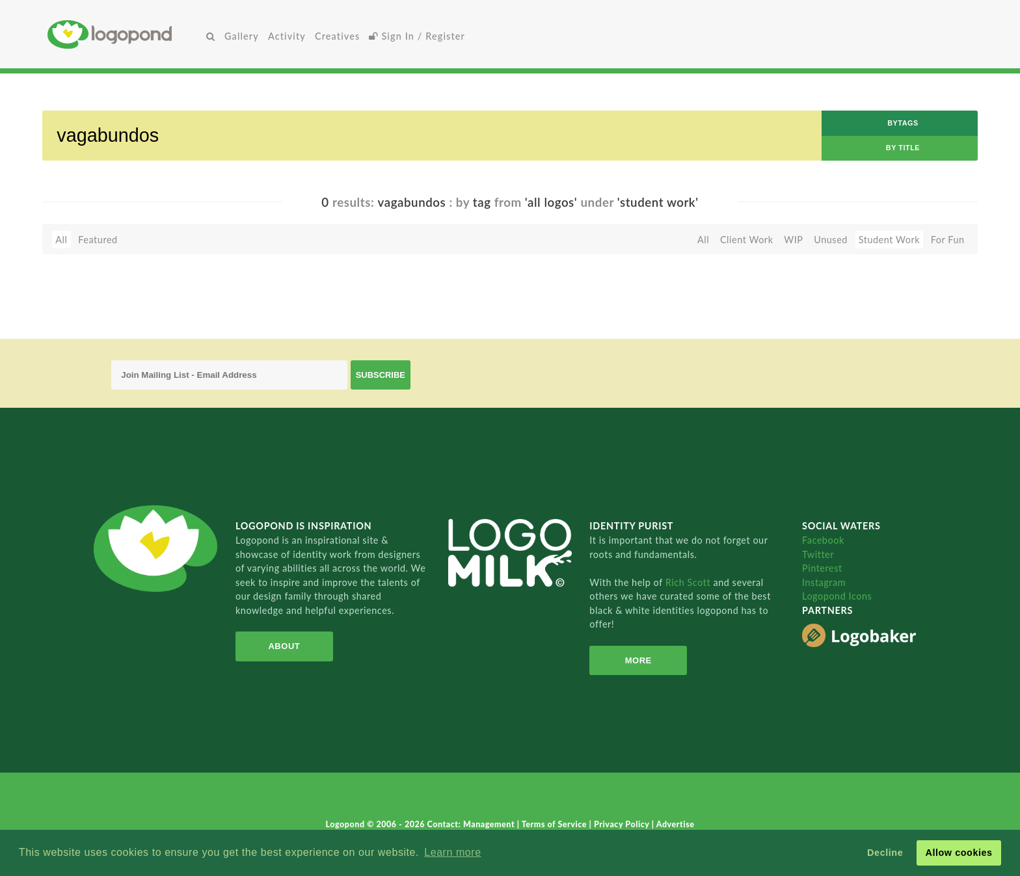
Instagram (824, 582)
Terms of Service (555, 824)
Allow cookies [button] (958, 852)
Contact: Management (472, 824)
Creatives (337, 36)
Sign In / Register (417, 36)
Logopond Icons (837, 596)
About (284, 646)
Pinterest (822, 568)
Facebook (823, 540)
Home (124, 34)
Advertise (675, 824)
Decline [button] (885, 852)
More (638, 660)
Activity (287, 36)
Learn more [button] (452, 852)
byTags (903, 123)
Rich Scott (689, 582)
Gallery (241, 36)
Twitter (818, 554)
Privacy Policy (623, 824)
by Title (903, 148)
